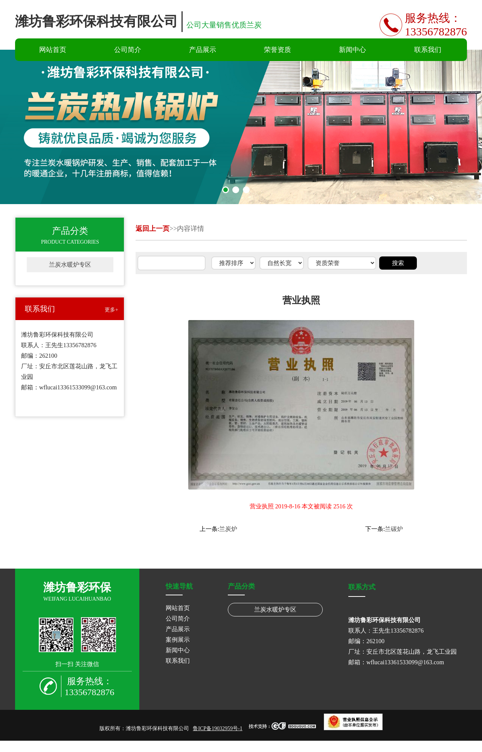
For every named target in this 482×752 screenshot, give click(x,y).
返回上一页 (152, 228)
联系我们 (427, 49)
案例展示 (178, 639)
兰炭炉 (228, 529)
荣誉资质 (277, 49)
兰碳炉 (394, 529)
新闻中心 (352, 49)
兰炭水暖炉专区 (70, 264)
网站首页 (52, 49)
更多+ (111, 310)
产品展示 (202, 49)
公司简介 (127, 49)
